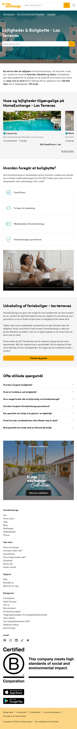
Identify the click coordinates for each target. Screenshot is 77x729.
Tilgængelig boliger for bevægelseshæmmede (25, 614)
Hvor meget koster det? (14, 557)
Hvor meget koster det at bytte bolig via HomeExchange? (38, 399)
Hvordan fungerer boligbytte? (38, 384)
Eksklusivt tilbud (11, 624)
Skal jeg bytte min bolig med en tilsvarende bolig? (38, 427)
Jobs (5, 521)
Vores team (8, 518)
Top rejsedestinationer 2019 (16, 621)
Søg (72, 44)
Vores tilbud (9, 618)
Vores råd (8, 563)
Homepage (8, 14)
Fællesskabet (9, 531)
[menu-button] (73, 5)
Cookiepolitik (35, 712)
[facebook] (4, 640)
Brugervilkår (8, 712)
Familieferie (8, 598)
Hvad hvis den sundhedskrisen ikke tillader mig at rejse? (38, 420)
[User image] (56, 126)
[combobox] (43, 5)
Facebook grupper (12, 611)
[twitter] (27, 640)
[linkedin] (16, 640)
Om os (6, 604)
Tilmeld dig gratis (38, 358)
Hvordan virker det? (12, 550)
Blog (5, 525)
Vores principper (11, 547)
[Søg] (67, 5)
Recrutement (9, 608)
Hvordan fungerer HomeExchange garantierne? (38, 406)
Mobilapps (8, 528)
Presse (6, 535)
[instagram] (10, 640)
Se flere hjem (67, 151)
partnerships (9, 627)
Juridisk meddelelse (52, 712)
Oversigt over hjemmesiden (14, 716)
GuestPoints (9, 553)
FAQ (5, 579)
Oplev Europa (9, 601)
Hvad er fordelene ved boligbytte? (38, 391)
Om (5, 515)
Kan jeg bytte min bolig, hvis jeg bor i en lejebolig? (38, 413)
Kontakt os (8, 582)
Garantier (8, 560)
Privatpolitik (21, 712)
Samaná (51, 14)
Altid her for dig (10, 585)
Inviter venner (9, 567)
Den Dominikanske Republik (30, 14)
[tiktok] (22, 640)
